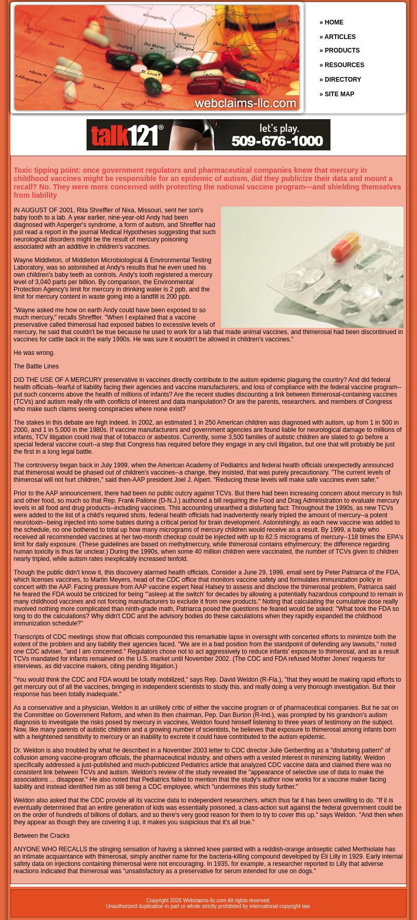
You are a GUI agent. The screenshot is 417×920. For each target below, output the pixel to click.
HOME (334, 22)
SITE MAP (339, 94)
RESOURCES (344, 65)
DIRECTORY (343, 79)
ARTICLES (340, 37)
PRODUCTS (342, 50)
